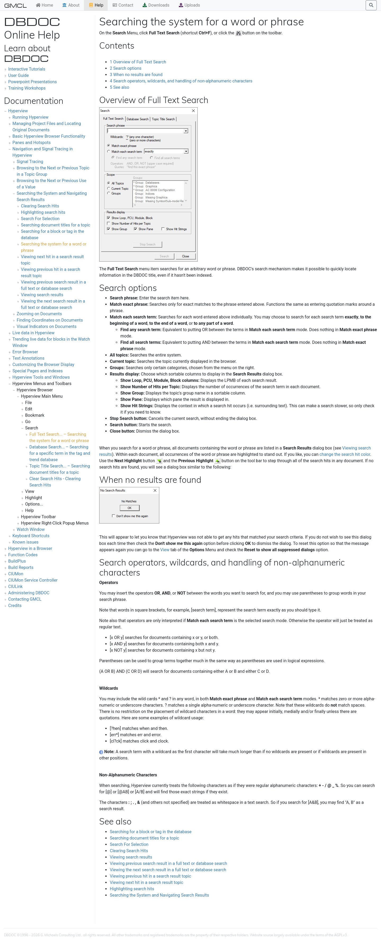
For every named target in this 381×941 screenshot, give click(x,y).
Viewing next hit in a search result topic (146, 882)
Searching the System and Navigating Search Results (159, 895)
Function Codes (23, 554)
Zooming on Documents (39, 313)
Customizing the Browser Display (43, 364)
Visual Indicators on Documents (46, 326)
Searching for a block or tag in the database (151, 831)
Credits (15, 605)
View (165, 549)
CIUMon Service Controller (33, 580)
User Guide (18, 75)
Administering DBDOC (28, 592)
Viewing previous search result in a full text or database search (168, 863)
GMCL (15, 5)
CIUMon (15, 573)
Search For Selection (40, 218)
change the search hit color (344, 454)
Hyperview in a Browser (30, 548)
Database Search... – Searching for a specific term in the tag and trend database (59, 453)
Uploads (189, 5)
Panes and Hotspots (31, 142)
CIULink (15, 586)
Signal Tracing (30, 161)
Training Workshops (27, 88)
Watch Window (31, 529)
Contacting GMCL (25, 599)
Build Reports (20, 567)
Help (95, 5)
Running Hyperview (30, 117)
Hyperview (18, 110)
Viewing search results (42, 294)
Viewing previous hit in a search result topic (150, 876)
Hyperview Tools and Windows (41, 377)
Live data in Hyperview (33, 332)
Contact (122, 5)
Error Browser (25, 351)
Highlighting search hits (43, 212)
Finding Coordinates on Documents (50, 320)
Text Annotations (28, 358)
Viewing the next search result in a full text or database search (168, 869)
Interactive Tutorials (26, 69)
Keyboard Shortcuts (30, 535)
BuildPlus (17, 561)
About (71, 5)
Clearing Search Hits (40, 205)
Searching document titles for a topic (55, 225)
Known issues (25, 542)
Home (44, 5)
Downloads (155, 5)
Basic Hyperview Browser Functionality (48, 136)
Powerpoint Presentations (32, 81)
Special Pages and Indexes (37, 370)
